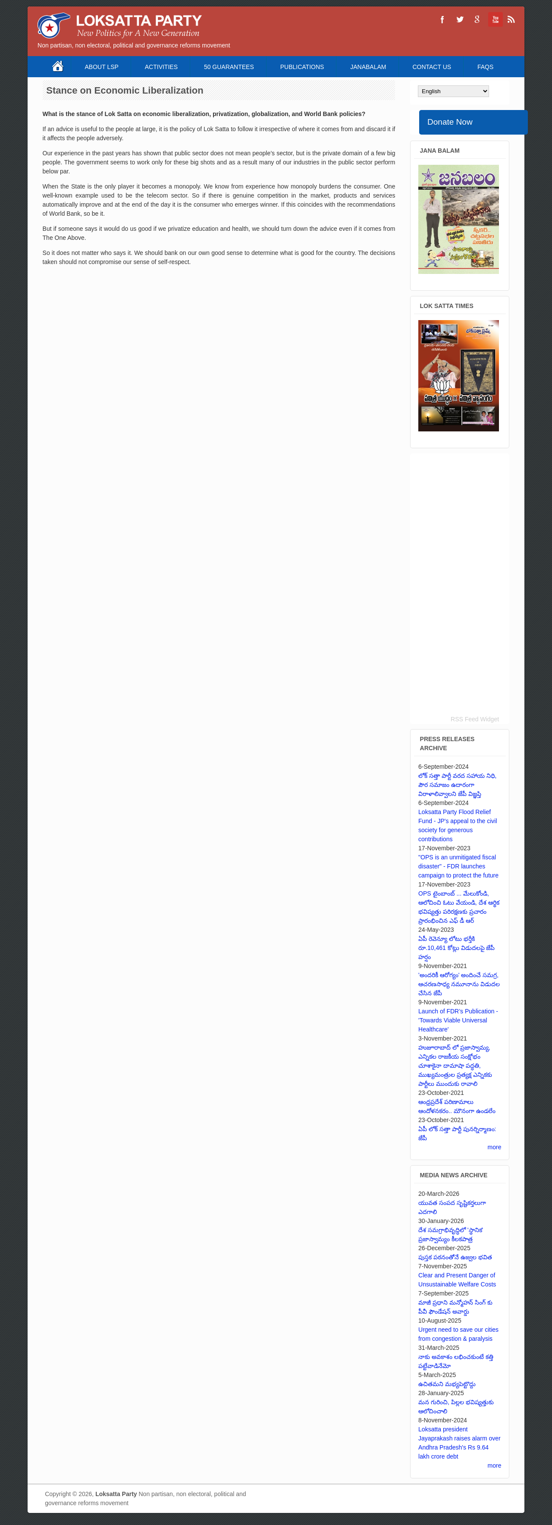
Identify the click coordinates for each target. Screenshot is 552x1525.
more (495, 1147)
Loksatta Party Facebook (442, 19)
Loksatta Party (116, 1493)
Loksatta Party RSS (511, 19)
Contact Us (431, 66)
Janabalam (368, 66)
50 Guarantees (229, 66)
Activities (161, 66)
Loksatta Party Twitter (459, 19)
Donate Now (450, 121)
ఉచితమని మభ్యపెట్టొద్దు (447, 1383)
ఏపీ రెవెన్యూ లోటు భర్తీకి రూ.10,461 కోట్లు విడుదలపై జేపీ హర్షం (456, 947)
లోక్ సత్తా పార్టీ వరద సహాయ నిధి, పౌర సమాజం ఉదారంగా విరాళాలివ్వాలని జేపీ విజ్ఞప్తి (457, 784)
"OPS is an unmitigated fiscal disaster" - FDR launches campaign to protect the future (458, 866)
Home (59, 66)
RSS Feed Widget (475, 719)
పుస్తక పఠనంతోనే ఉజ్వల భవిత (455, 1257)
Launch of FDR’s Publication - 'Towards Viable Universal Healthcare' (458, 1020)
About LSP (102, 66)
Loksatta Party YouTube (494, 19)
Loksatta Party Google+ (477, 19)
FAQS (485, 66)
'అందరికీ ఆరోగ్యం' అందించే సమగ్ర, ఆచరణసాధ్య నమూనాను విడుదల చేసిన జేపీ (459, 984)
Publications (302, 66)
